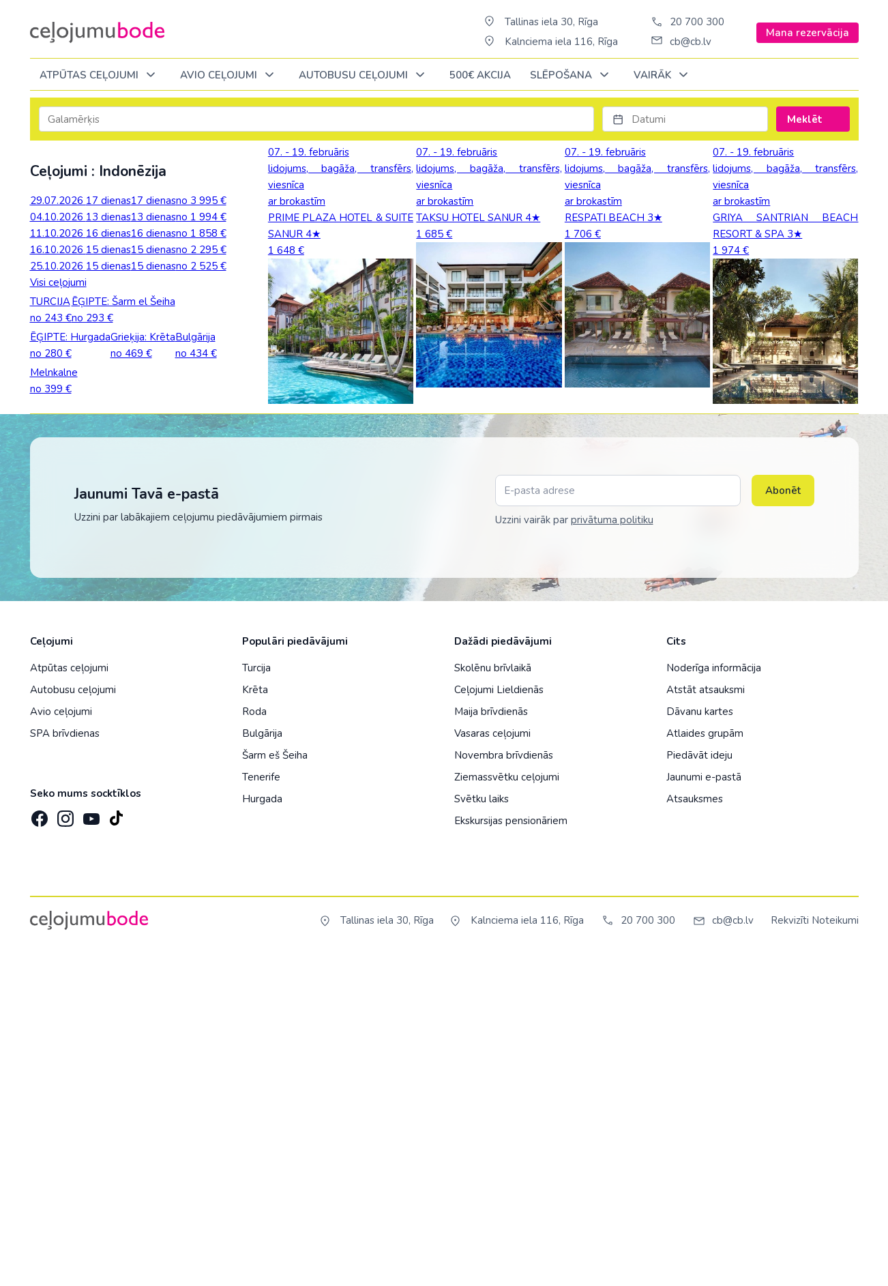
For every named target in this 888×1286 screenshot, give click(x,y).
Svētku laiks (481, 1128)
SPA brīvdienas (65, 1062)
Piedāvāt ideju (699, 1084)
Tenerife (261, 1106)
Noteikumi (835, 1249)
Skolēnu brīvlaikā (492, 997)
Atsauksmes (694, 1128)
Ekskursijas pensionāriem (510, 1149)
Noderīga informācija (713, 997)
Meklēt (812, 119)
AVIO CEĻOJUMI (229, 75)
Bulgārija (262, 1062)
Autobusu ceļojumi (73, 1018)
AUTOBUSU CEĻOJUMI (364, 75)
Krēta (255, 1018)
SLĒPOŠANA (572, 75)
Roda (254, 1040)
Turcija (256, 997)
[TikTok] (116, 1143)
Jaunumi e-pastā (703, 1106)
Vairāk (663, 75)
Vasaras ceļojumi (492, 1062)
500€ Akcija (480, 75)
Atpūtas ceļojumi (100, 75)
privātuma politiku (612, 849)
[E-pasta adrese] (618, 819)
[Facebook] (38, 1143)
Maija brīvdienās (491, 1040)
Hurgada (262, 1128)
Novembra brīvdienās (503, 1084)
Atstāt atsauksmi (705, 1018)
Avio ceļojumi (61, 1040)
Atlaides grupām (704, 1062)
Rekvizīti (790, 1249)
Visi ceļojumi (58, 282)
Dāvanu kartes (699, 1040)
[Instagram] (64, 1143)
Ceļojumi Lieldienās (499, 1018)
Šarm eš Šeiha (275, 1084)
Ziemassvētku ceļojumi (506, 1106)
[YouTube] (90, 1143)
